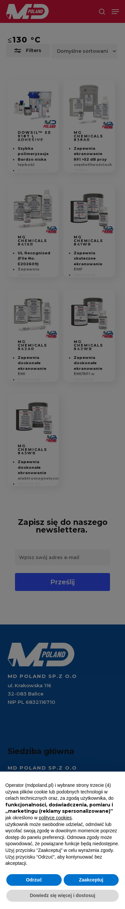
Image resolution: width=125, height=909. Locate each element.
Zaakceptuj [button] (91, 879)
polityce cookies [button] (55, 817)
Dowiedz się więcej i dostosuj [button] (62, 895)
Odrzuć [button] (34, 879)
